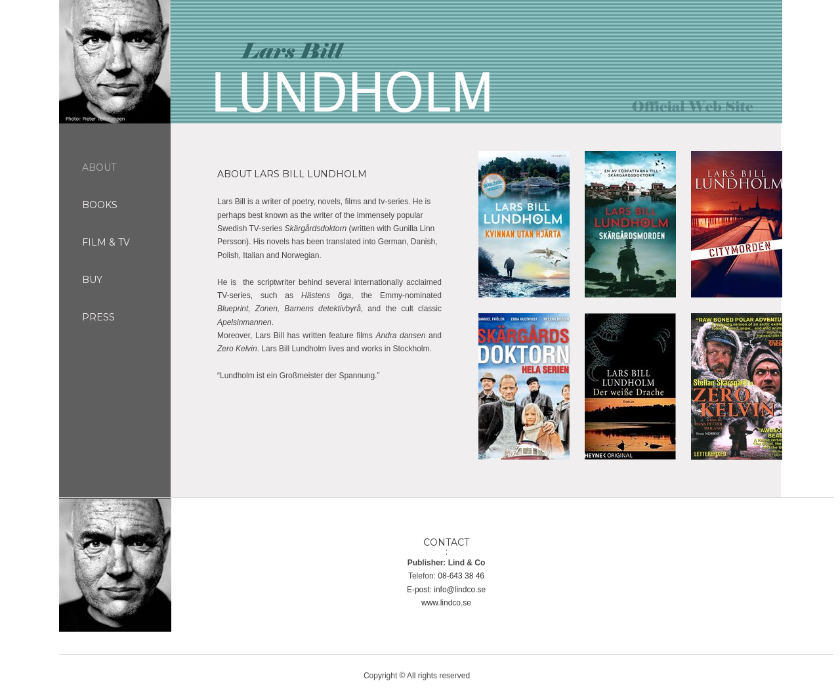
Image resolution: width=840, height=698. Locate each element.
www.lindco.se (446, 602)
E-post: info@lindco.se (446, 589)
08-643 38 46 (461, 575)
